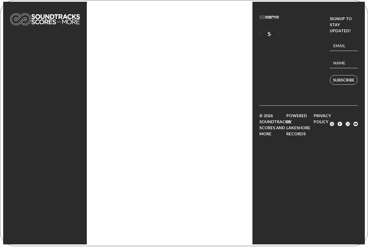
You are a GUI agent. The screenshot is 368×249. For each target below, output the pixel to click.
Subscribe (343, 79)
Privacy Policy (322, 118)
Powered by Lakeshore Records (298, 124)
